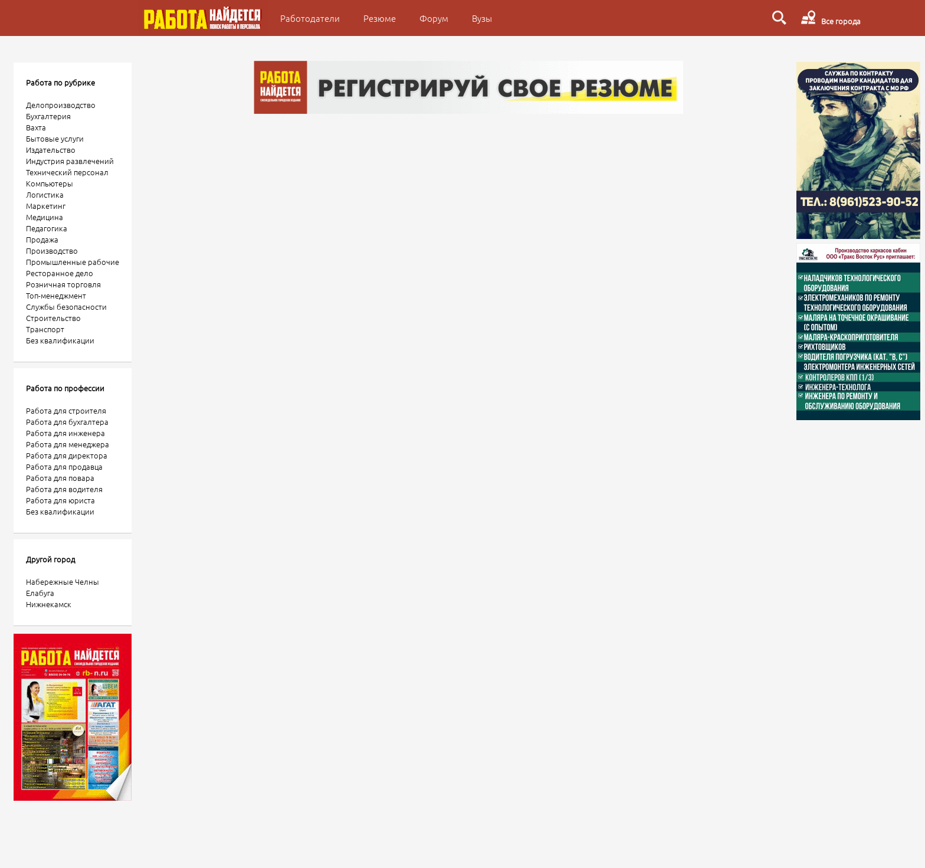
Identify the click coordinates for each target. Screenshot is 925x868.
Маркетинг (45, 205)
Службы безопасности (66, 306)
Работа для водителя (64, 488)
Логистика (45, 194)
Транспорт (45, 329)
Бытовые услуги (55, 138)
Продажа (42, 239)
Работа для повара (60, 477)
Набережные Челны (62, 581)
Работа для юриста (60, 500)
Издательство (51, 149)
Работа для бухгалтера (67, 421)
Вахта (36, 127)
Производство (52, 250)
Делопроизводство (61, 104)
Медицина (44, 216)
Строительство (53, 317)
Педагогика (46, 228)
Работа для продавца (64, 466)
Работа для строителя (66, 410)
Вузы (482, 18)
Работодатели (310, 18)
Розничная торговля (63, 284)
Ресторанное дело (59, 273)
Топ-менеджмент (56, 295)
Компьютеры (49, 183)
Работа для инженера (65, 432)
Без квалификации (60, 340)
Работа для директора (66, 455)
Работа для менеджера (67, 444)
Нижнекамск (48, 604)
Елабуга (40, 592)
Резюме (379, 18)
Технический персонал (67, 172)
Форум (433, 18)
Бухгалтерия (48, 116)
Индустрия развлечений (70, 160)
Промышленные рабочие (72, 261)
